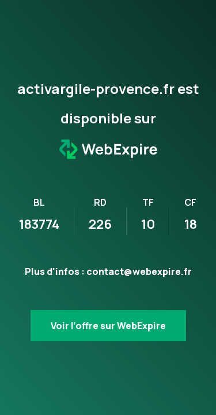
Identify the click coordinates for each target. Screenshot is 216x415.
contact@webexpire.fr (139, 271)
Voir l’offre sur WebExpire (108, 325)
